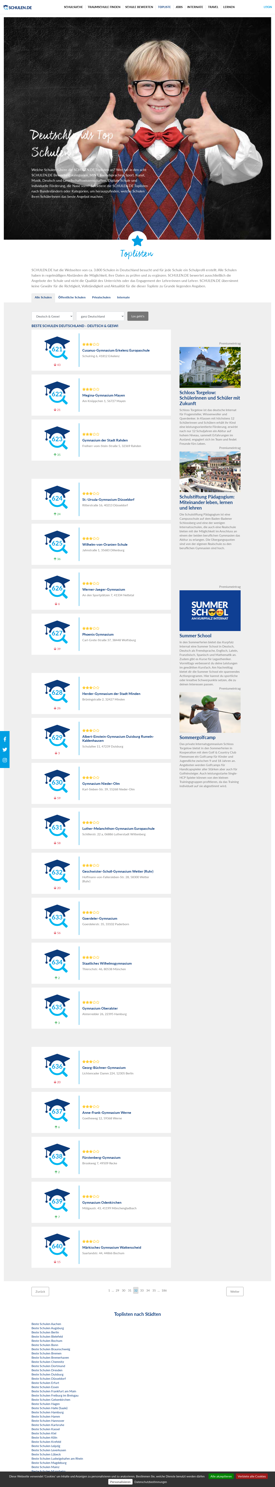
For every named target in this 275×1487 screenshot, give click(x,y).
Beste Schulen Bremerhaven (50, 1357)
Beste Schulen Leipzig (46, 1446)
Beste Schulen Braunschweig (51, 1349)
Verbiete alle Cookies (252, 1476)
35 (154, 1290)
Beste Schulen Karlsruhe (48, 1425)
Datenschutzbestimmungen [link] (150, 1482)
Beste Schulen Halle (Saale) (49, 1408)
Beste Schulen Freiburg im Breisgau (55, 1395)
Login (268, 7)
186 (164, 1290)
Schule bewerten (139, 7)
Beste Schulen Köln (44, 1437)
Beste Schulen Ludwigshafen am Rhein (57, 1458)
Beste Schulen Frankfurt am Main (54, 1391)
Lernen (229, 7)
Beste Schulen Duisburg (47, 1374)
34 (148, 1290)
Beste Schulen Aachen (46, 1324)
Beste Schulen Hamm (46, 1416)
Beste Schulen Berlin (45, 1332)
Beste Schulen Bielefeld (47, 1336)
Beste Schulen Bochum (47, 1340)
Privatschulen (101, 297)
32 (136, 1290)
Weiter (234, 1291)
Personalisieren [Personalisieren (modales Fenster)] (120, 1482)
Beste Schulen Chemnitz (48, 1361)
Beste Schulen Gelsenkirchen (51, 1399)
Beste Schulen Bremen (46, 1353)
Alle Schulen (43, 297)
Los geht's (137, 316)
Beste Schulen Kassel (46, 1429)
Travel (213, 7)
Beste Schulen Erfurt (45, 1382)
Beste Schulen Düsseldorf (49, 1378)
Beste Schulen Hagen (46, 1404)
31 (129, 1290)
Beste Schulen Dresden (47, 1370)
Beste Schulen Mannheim (49, 1471)
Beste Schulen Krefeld (46, 1441)
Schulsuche (73, 7)
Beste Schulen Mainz (45, 1467)
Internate (195, 7)
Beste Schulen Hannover (48, 1420)
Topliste (164, 7)
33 (142, 1290)
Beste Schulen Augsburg (48, 1328)
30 (123, 1290)
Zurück (40, 1291)
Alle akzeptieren (221, 1476)
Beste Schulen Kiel (44, 1433)
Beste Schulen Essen (45, 1387)
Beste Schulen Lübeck (46, 1454)
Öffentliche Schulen (72, 297)
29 (117, 1290)
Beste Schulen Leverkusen (49, 1450)
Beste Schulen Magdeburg (49, 1462)
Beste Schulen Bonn (45, 1345)
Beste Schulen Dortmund (48, 1366)
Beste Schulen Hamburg (48, 1412)
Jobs (179, 7)
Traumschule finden (104, 7)
